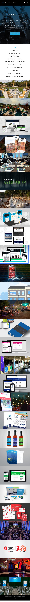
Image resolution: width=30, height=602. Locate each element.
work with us (15, 34)
